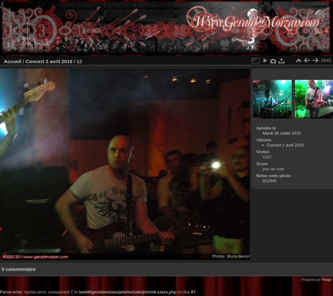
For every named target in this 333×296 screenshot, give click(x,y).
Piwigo (327, 280)
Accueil (13, 61)
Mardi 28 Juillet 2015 (282, 133)
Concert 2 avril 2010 (48, 61)
